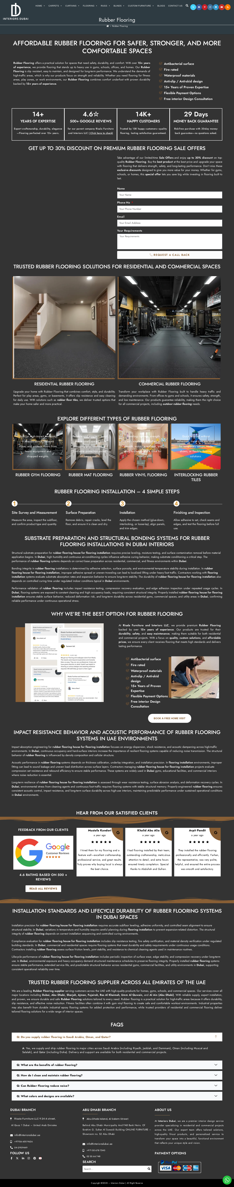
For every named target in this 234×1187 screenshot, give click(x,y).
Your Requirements (129, 231)
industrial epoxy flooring (64, 1007)
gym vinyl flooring (122, 1003)
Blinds (119, 6)
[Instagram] (210, 7)
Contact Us (175, 6)
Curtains (72, 6)
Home (40, 6)
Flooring (90, 6)
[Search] (149, 1169)
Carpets (55, 6)
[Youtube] (222, 7)
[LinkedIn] (216, 7)
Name (121, 188)
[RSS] (228, 7)
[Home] (107, 26)
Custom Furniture (141, 6)
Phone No (124, 202)
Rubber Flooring (120, 26)
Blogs (161, 6)
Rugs (105, 6)
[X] (193, 7)
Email (120, 217)
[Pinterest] (204, 7)
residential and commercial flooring (192, 1007)
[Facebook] (199, 7)
